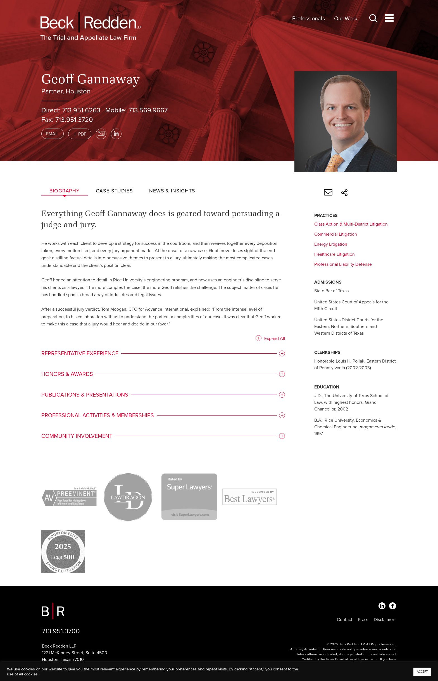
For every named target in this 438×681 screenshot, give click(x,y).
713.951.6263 (81, 110)
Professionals (308, 18)
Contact (344, 619)
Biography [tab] (64, 191)
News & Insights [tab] (172, 191)
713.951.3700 (61, 631)
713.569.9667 (148, 110)
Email (52, 134)
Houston (78, 91)
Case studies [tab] (114, 191)
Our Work (345, 18)
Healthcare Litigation (334, 254)
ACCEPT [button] (422, 671)
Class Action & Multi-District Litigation (351, 224)
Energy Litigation (330, 244)
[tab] (162, 354)
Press (363, 619)
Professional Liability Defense (343, 264)
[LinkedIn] (116, 134)
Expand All (272, 339)
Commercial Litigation (335, 234)
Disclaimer (384, 619)
